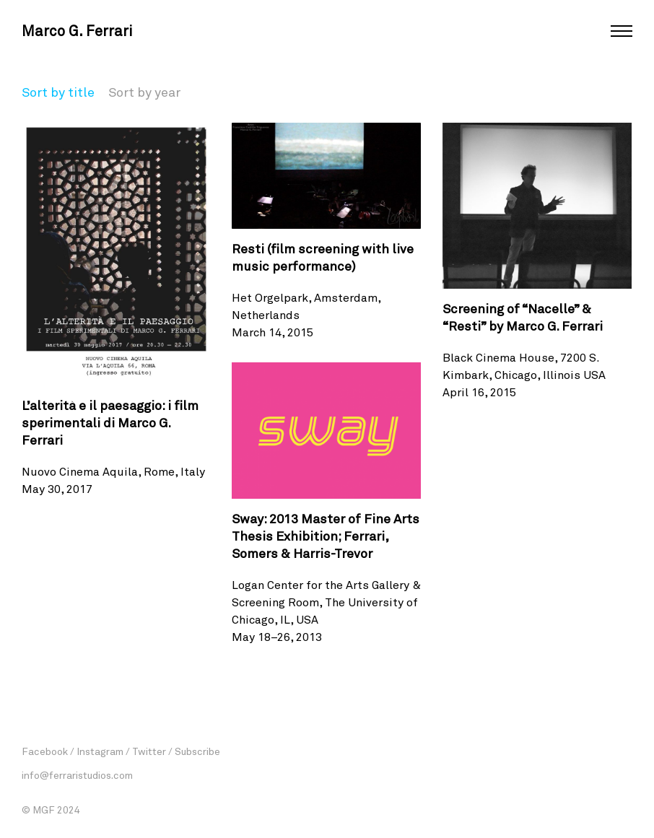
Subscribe (197, 751)
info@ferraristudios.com (77, 775)
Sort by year (144, 92)
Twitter (149, 751)
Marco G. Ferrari (77, 30)
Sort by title (58, 92)
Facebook (45, 751)
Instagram (100, 751)
